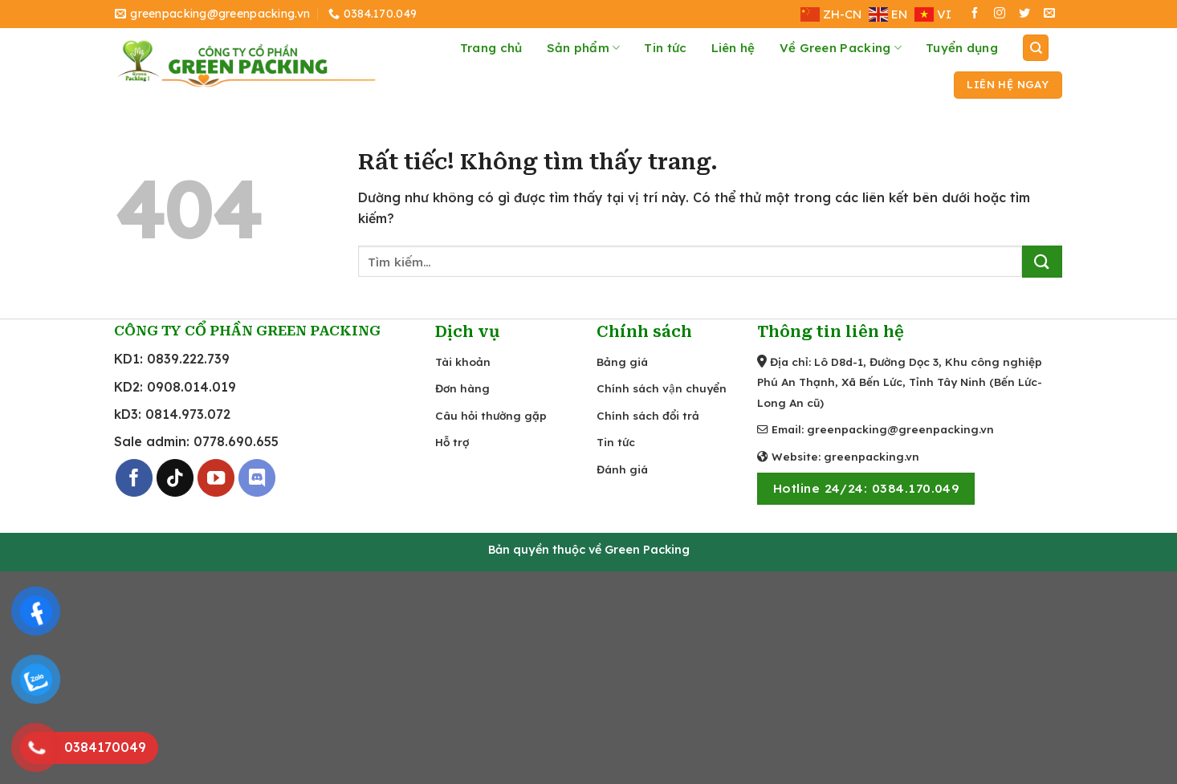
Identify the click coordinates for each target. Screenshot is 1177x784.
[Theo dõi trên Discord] (257, 478)
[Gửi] (1042, 262)
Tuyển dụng (962, 47)
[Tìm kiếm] (1036, 48)
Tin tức (665, 47)
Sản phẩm (584, 48)
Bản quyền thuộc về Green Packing (589, 549)
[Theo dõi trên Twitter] (1024, 14)
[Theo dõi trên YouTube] (216, 478)
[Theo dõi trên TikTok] (175, 478)
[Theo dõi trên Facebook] (974, 14)
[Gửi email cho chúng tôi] (1049, 14)
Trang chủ (491, 47)
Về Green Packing (841, 48)
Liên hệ (733, 47)
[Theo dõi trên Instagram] (999, 14)
